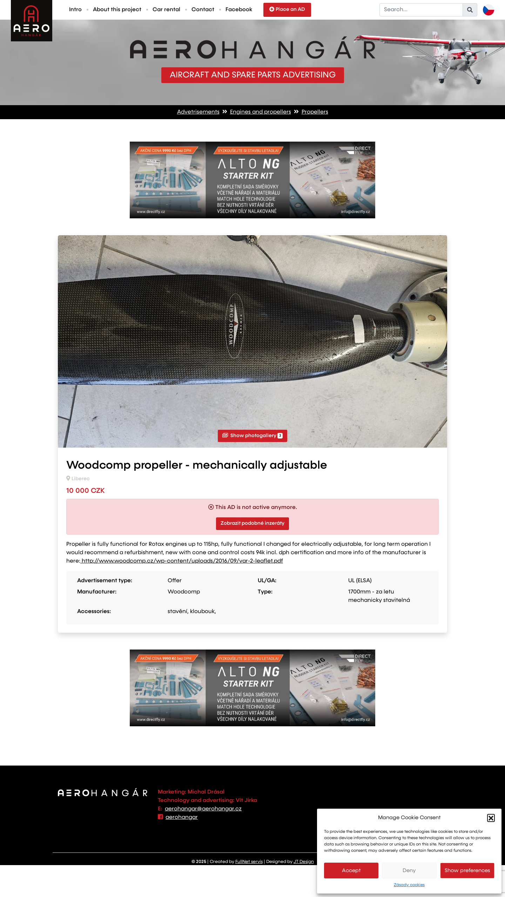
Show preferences (467, 870)
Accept (351, 870)
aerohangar (182, 817)
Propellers (315, 112)
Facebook (238, 10)
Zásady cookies (409, 885)
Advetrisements (198, 112)
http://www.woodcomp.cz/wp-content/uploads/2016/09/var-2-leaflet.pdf (181, 561)
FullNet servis (249, 861)
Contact (202, 10)
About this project (117, 10)
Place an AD (287, 9)
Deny (409, 870)
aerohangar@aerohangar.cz (203, 809)
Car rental (166, 10)
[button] (490, 817)
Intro (75, 10)
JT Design (304, 861)
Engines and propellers (260, 112)
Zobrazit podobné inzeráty (252, 523)
